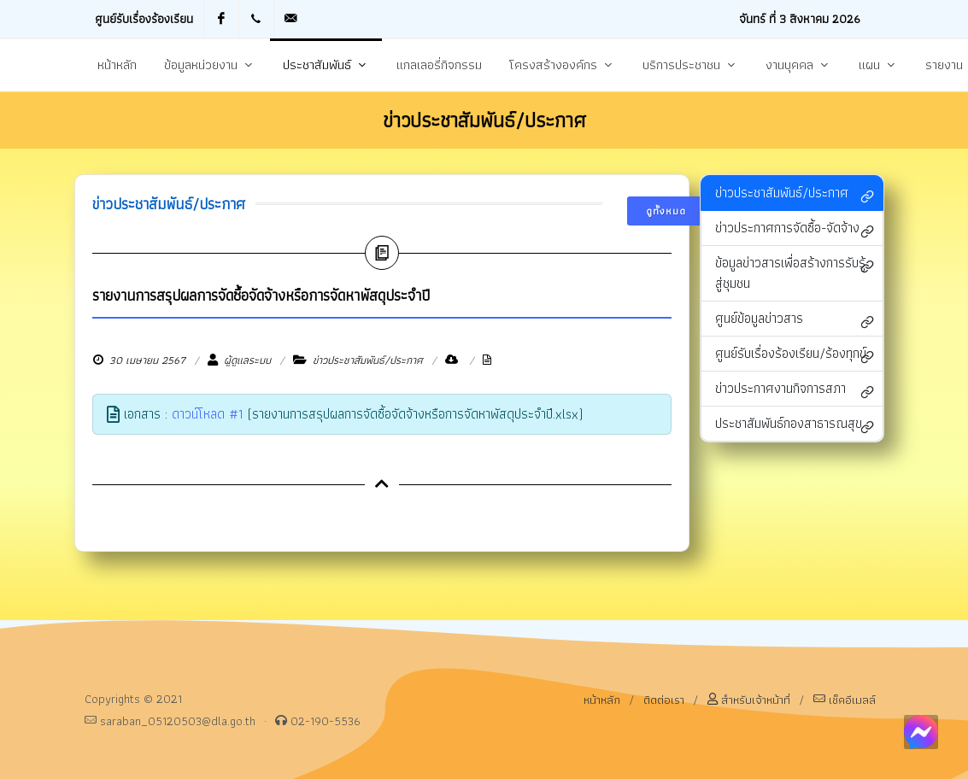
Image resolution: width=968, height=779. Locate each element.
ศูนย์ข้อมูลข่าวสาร (794, 320)
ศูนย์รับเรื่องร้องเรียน (144, 18)
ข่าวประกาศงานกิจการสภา (794, 390)
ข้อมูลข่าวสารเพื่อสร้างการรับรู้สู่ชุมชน (794, 273)
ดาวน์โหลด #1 (207, 414)
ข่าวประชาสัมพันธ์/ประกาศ (794, 194)
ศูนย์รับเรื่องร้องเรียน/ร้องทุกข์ (794, 355)
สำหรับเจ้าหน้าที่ (748, 699)
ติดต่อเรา (663, 699)
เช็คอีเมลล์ (844, 699)
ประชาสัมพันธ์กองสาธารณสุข (794, 425)
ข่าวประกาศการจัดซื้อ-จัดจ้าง (794, 229)
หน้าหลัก (602, 699)
